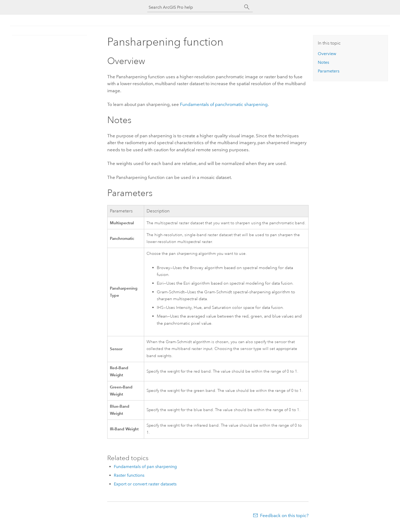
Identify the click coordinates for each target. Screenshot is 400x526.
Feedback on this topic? (284, 515)
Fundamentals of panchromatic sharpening (224, 104)
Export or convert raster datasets (145, 483)
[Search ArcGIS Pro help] (194, 7)
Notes (323, 62)
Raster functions (129, 475)
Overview (327, 53)
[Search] (247, 7)
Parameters (328, 71)
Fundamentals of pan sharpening (145, 466)
